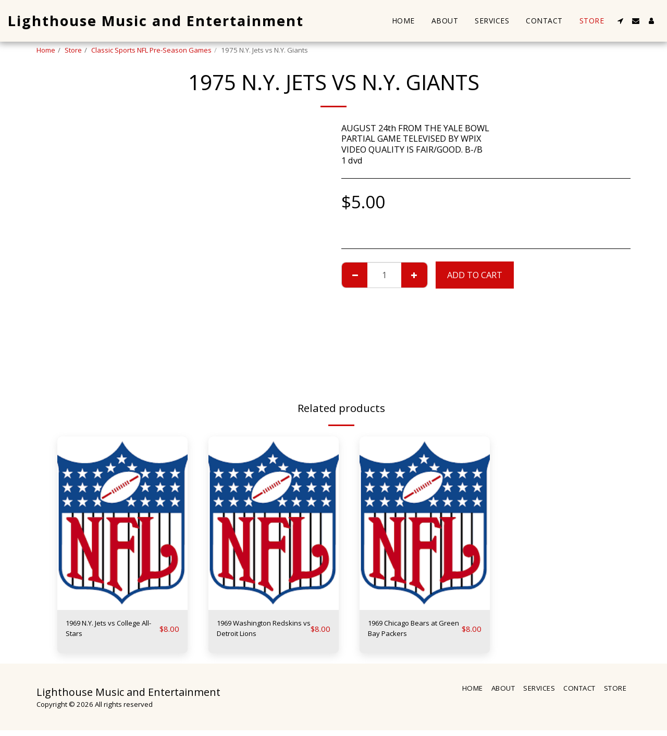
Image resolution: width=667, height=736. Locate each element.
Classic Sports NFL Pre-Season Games (151, 50)
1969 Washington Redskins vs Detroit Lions (255, 631)
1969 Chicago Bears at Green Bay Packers (412, 630)
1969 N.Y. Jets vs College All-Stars (99, 630)
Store (73, 50)
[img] (122, 523)
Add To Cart (474, 275)
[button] (620, 20)
